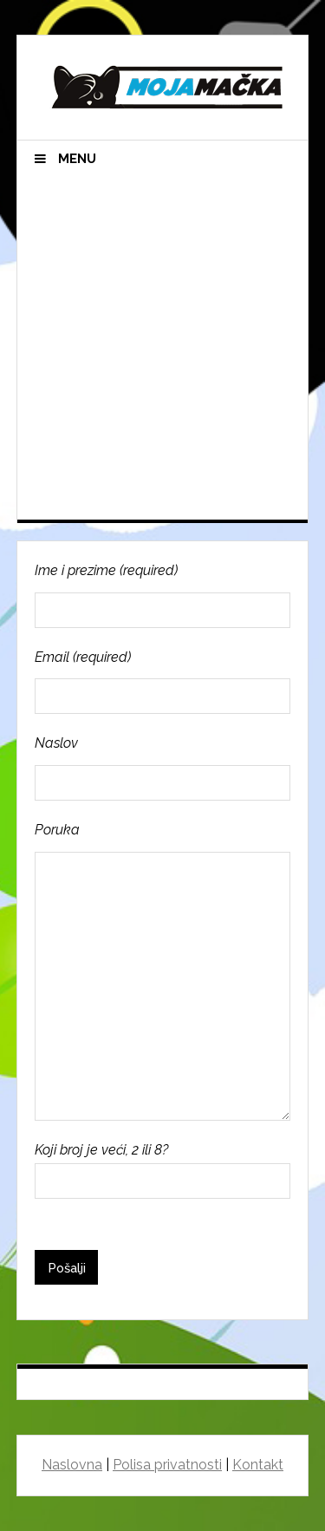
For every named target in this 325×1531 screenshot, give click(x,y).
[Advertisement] (162, 348)
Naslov (163, 768)
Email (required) (163, 682)
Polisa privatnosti (167, 1464)
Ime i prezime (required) (163, 595)
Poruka (163, 971)
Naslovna (72, 1464)
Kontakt (257, 1464)
